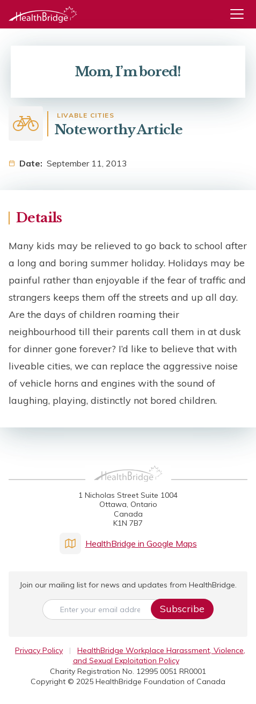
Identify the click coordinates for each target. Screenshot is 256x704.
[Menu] (241, 14)
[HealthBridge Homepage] (128, 485)
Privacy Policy (39, 650)
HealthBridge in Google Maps (128, 543)
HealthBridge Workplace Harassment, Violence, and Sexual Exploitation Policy (159, 655)
